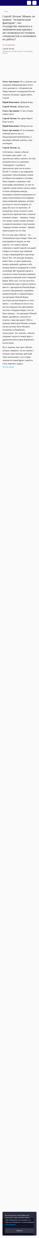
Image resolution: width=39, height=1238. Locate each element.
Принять (19, 1230)
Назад (6, 11)
